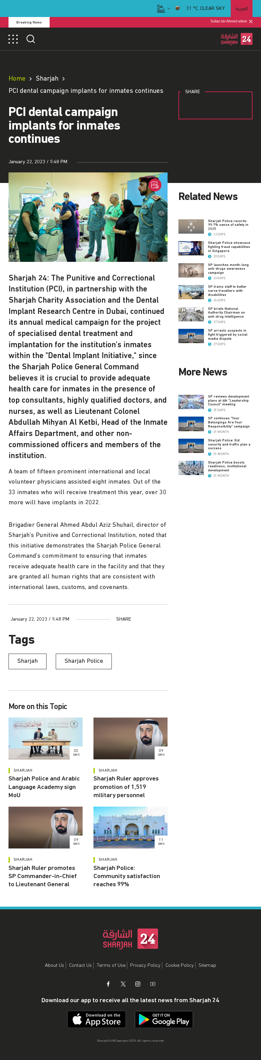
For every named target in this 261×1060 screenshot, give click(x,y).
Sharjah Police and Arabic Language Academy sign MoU (44, 786)
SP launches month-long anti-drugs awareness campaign (228, 268)
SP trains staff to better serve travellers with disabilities (227, 290)
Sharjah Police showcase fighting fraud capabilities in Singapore (229, 246)
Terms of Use (111, 965)
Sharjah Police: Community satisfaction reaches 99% (126, 876)
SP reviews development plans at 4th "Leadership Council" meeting (228, 400)
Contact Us (80, 965)
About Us (54, 965)
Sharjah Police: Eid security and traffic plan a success (229, 444)
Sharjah (47, 78)
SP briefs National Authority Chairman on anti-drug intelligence (226, 312)
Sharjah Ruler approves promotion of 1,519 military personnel (126, 786)
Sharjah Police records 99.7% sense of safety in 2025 (228, 225)
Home (16, 78)
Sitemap (207, 965)
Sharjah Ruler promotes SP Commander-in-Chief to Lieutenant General (42, 876)
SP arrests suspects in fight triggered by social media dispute (227, 334)
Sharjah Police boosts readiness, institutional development (227, 466)
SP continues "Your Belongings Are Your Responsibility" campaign (229, 422)
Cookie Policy (180, 965)
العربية (242, 8)
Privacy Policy (145, 965)
